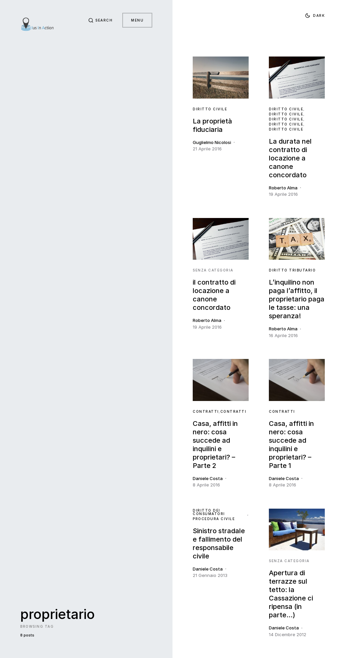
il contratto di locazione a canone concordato (214, 295)
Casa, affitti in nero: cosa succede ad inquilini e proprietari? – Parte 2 (215, 444)
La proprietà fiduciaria (212, 125)
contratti (206, 411)
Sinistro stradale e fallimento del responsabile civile (219, 543)
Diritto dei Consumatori (209, 512)
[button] (99, 20)
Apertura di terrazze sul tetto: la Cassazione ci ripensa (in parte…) (291, 594)
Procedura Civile (214, 519)
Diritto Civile (210, 109)
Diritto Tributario (292, 270)
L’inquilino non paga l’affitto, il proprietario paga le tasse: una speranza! (296, 299)
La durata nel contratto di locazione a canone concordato (290, 158)
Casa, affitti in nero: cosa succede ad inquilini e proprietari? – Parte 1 (291, 444)
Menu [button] (137, 20)
